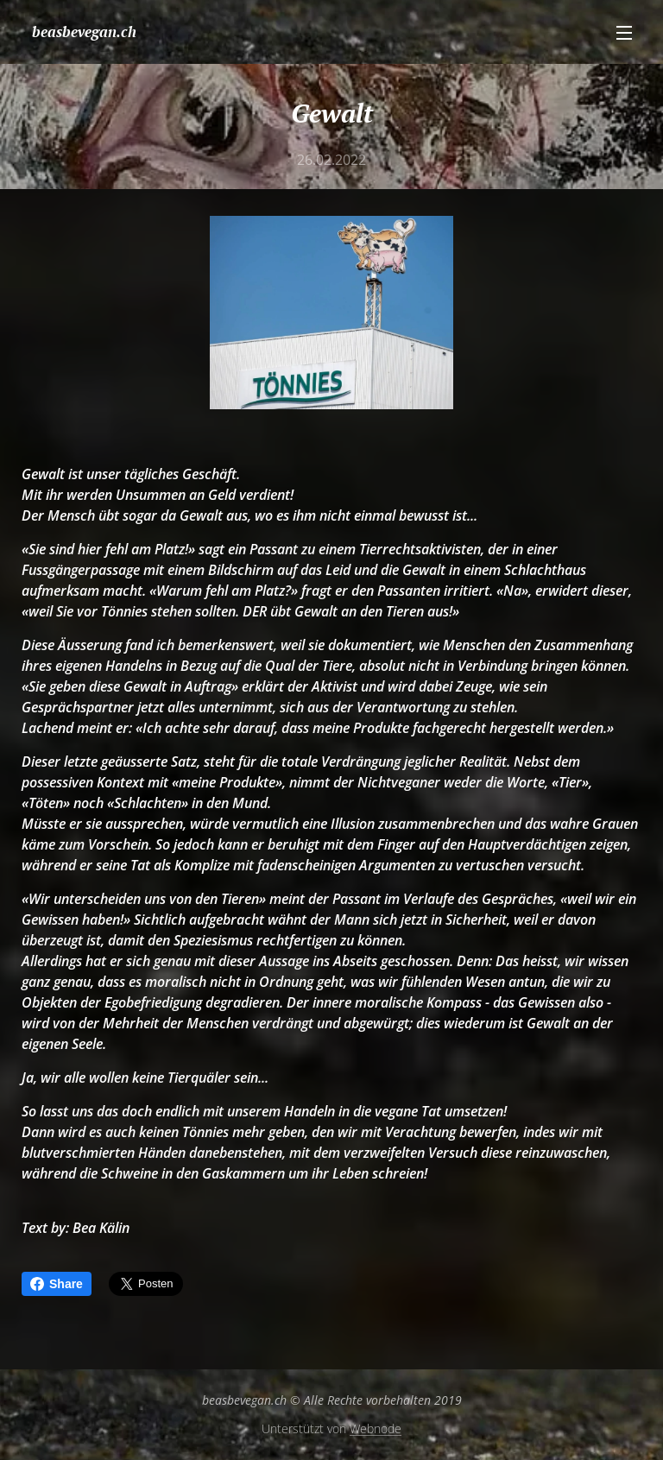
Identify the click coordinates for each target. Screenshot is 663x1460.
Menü (624, 33)
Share (56, 1284)
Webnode (375, 1428)
